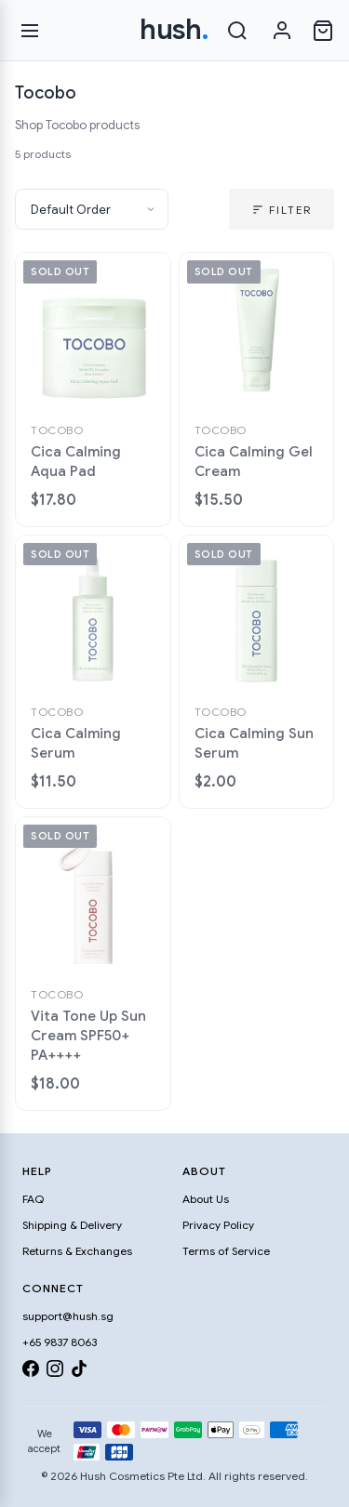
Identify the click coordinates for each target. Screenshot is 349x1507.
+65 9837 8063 (59, 1342)
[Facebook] (30, 1371)
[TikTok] (79, 1371)
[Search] (237, 31)
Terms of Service (226, 1251)
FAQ (33, 1199)
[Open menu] (30, 31)
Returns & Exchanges (77, 1251)
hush (174, 29)
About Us (205, 1199)
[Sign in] (282, 31)
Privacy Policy (218, 1225)
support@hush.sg (68, 1316)
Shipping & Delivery (72, 1225)
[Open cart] (323, 31)
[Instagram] (55, 1371)
